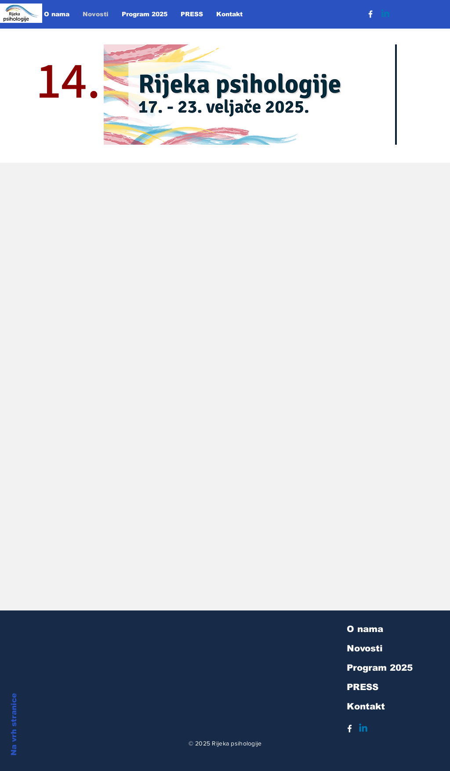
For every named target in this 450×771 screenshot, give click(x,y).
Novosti (365, 648)
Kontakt (366, 706)
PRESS (362, 687)
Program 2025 (380, 667)
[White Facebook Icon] (350, 728)
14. (69, 102)
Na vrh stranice (14, 724)
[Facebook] (370, 14)
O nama (365, 629)
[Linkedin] (385, 14)
